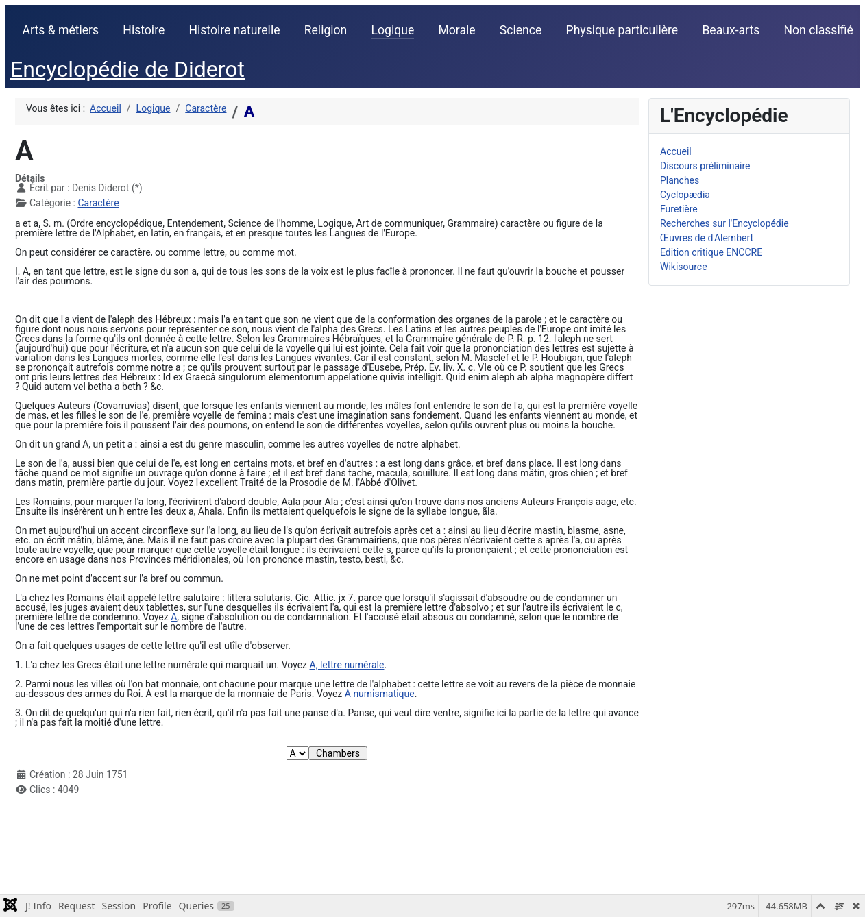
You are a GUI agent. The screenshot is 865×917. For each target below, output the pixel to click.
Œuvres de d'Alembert (706, 237)
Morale (456, 30)
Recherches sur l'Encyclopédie (724, 223)
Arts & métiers (61, 30)
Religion (326, 30)
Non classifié (818, 30)
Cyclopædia (685, 194)
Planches (679, 180)
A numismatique (380, 693)
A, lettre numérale (347, 664)
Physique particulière (622, 30)
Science (521, 30)
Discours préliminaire (705, 165)
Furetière (679, 209)
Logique (393, 30)
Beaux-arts (730, 30)
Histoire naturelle (234, 30)
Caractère (98, 202)
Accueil (676, 151)
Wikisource (683, 266)
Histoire (144, 30)
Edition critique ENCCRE (711, 252)
